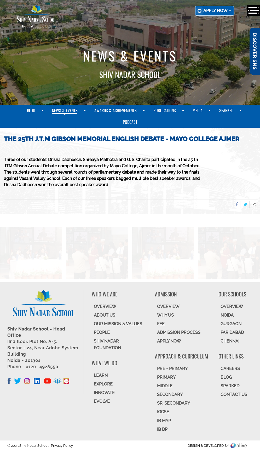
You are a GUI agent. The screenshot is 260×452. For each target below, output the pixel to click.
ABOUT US (104, 315)
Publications (164, 110)
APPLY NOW (169, 341)
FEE (161, 323)
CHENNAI (230, 341)
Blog (31, 110)
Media (198, 110)
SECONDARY (170, 394)
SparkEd (226, 110)
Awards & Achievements (115, 110)
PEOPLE (102, 332)
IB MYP (164, 420)
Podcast (130, 122)
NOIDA (227, 315)
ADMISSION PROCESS (178, 332)
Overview (232, 306)
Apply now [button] (217, 10)
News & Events (65, 110)
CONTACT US (234, 394)
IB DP (162, 429)
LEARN (101, 375)
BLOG (226, 377)
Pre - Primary (172, 368)
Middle (164, 385)
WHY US (165, 315)
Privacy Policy (62, 446)
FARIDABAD (232, 332)
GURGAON (231, 323)
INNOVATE (104, 392)
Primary (166, 377)
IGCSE (163, 411)
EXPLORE (103, 384)
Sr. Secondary (173, 403)
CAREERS (230, 368)
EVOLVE (102, 401)
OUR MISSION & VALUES (118, 323)
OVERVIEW (105, 306)
